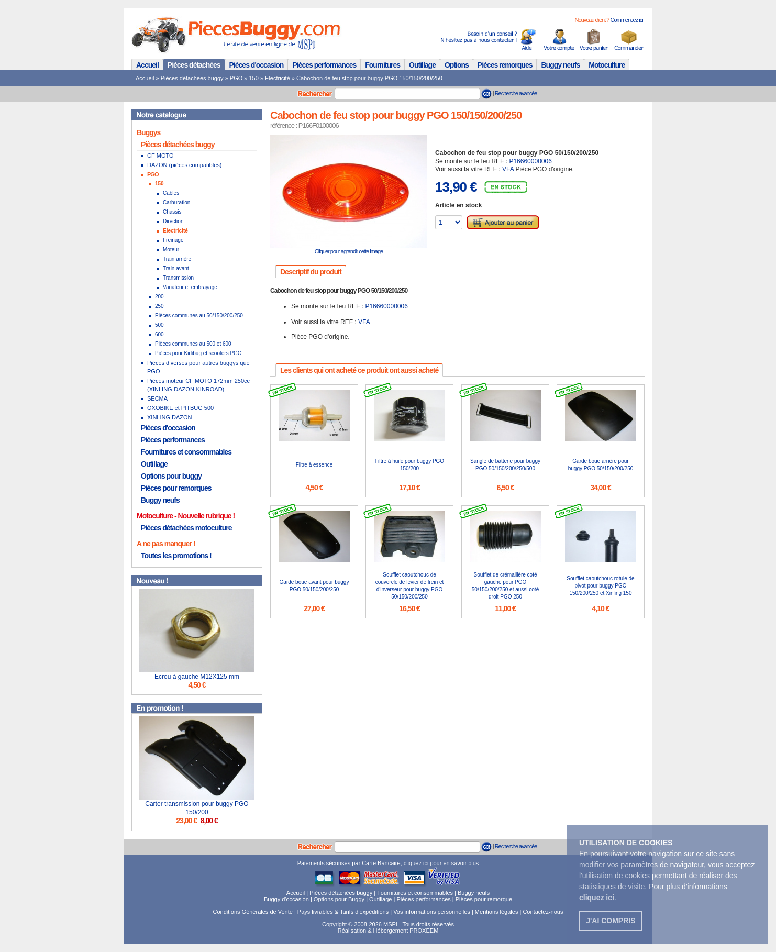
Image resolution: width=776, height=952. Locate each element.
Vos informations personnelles (431, 912)
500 (159, 325)
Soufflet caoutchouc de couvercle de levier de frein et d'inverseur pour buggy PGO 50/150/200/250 (409, 586)
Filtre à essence (314, 465)
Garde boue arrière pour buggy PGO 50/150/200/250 (601, 464)
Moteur (171, 249)
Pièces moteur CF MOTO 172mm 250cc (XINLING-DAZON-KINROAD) (198, 385)
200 (159, 297)
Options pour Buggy (339, 899)
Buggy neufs (560, 65)
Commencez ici (626, 20)
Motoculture (607, 65)
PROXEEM (423, 930)
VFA (508, 169)
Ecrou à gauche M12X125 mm (196, 676)
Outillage (422, 65)
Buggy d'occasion (286, 899)
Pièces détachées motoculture (186, 528)
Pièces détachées (194, 65)
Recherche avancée (516, 93)
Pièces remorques (505, 65)
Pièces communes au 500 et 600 (193, 344)
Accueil (147, 65)
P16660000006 (530, 161)
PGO (236, 78)
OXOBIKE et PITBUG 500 (180, 408)
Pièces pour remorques (176, 488)
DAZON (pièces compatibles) (184, 165)
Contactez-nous (543, 912)
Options (457, 65)
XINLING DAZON (169, 417)
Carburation (176, 202)
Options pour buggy (171, 476)
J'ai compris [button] (610, 920)
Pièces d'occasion (256, 65)
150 (254, 78)
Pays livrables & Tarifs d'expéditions (343, 912)
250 (159, 306)
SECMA (157, 398)
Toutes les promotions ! (176, 555)
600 (159, 334)
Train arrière (177, 259)
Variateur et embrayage (190, 287)
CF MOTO (160, 155)
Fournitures (382, 65)
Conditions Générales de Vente (253, 912)
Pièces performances (324, 65)
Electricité (277, 78)
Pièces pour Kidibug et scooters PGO (198, 353)
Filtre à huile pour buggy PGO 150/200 (409, 464)
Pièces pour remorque (484, 899)
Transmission (178, 278)
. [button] (597, 897)
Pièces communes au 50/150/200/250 (199, 315)
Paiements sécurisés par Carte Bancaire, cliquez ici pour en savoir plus (388, 863)
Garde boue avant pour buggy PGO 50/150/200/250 (314, 585)
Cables (171, 193)
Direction (173, 221)
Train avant (176, 268)
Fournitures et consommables (186, 452)
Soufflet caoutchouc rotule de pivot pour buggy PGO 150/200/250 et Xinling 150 (600, 585)
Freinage (173, 240)
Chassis (172, 212)
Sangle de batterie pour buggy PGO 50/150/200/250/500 (505, 464)
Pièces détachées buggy (192, 78)
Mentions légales (496, 912)
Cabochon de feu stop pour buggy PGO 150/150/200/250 (369, 78)
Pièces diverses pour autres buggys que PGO (198, 367)
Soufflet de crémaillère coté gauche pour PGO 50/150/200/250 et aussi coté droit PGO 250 (505, 586)
